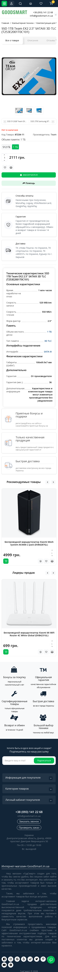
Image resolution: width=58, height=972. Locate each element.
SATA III (48, 351)
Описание (32, 40)
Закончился (29, 174)
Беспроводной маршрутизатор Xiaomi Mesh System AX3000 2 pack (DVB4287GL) (29, 543)
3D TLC (48, 340)
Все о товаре (12, 40)
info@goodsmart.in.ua (41, 15)
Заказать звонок (29, 821)
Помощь (29, 183)
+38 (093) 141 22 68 (43, 12)
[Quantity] (5, 157)
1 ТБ (49, 331)
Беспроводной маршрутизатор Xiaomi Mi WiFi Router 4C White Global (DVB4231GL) (29, 634)
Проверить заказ (29, 827)
